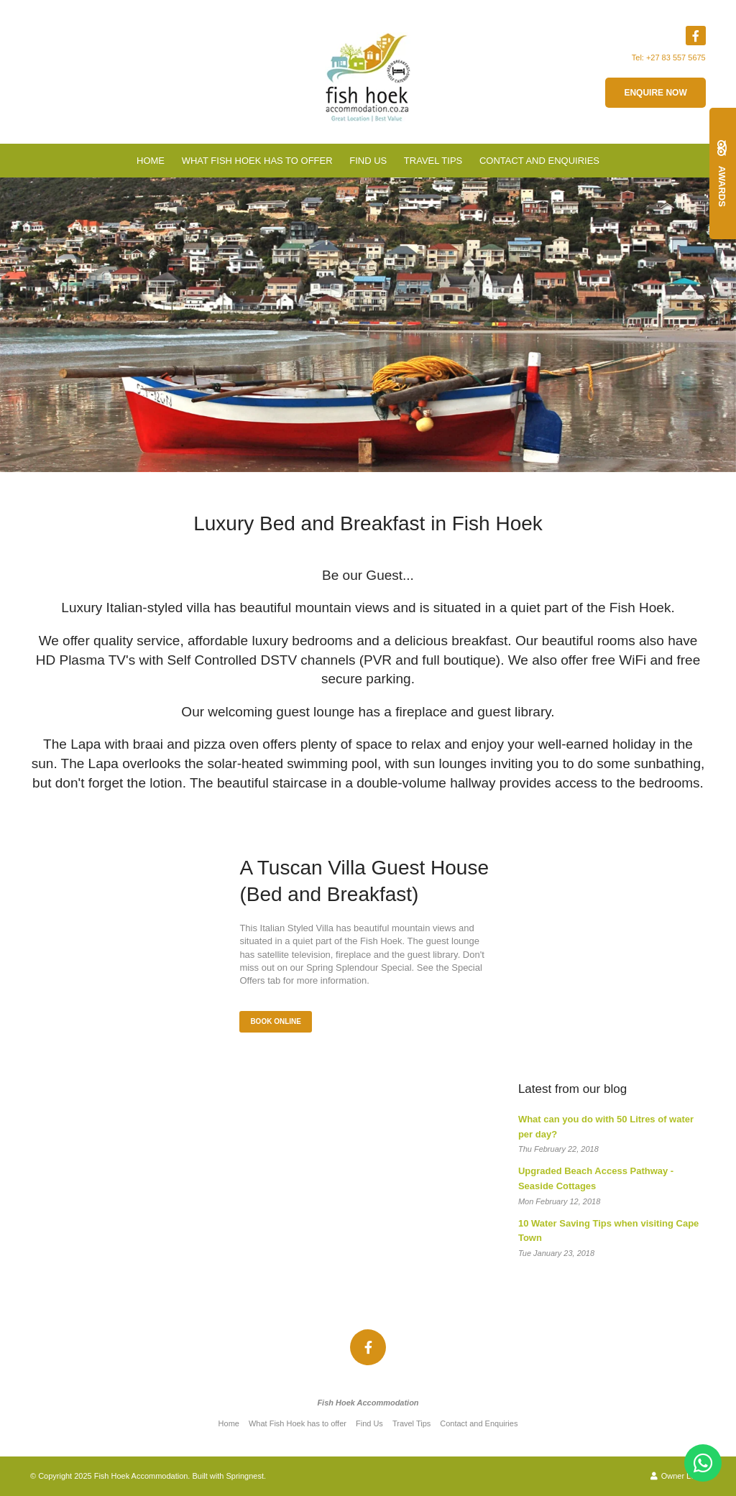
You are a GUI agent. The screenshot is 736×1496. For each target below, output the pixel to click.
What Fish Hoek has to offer (257, 160)
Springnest (245, 1476)
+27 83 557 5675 (676, 57)
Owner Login (678, 1476)
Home (151, 160)
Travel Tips (433, 160)
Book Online (275, 1021)
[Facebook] (696, 35)
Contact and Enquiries (539, 160)
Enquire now (655, 93)
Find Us (368, 160)
